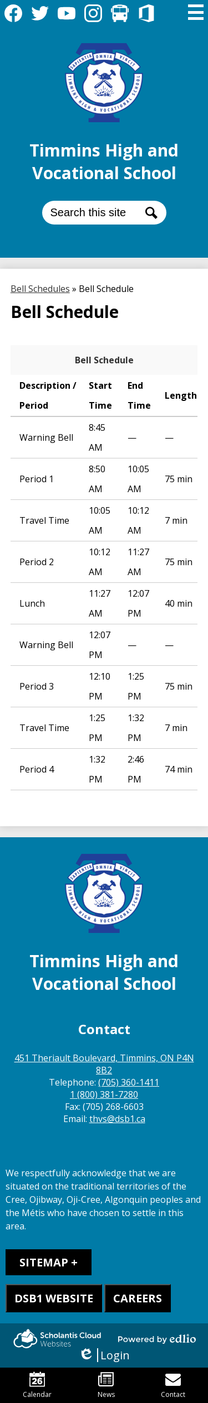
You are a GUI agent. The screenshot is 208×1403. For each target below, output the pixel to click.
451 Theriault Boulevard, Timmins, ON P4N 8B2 (104, 1064)
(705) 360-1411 (128, 1082)
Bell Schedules (40, 289)
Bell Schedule (104, 360)
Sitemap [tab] (43, 1262)
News (106, 1385)
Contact (173, 1385)
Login (104, 1355)
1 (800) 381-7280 (104, 1094)
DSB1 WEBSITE (53, 1298)
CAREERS (137, 1298)
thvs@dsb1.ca (117, 1119)
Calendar (37, 1385)
